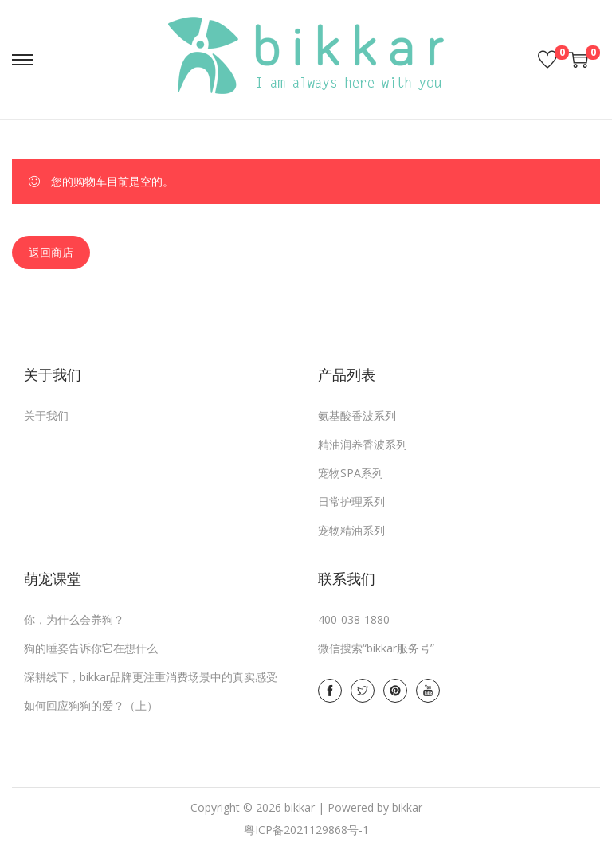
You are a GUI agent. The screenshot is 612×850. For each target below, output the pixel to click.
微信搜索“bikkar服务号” (376, 648)
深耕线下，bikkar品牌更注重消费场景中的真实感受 (150, 676)
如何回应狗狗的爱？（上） (91, 705)
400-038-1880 (354, 619)
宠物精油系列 (351, 530)
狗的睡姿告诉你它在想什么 (91, 648)
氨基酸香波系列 (357, 415)
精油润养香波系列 (362, 444)
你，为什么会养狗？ (74, 619)
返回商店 (51, 252)
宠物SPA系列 (350, 472)
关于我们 (46, 415)
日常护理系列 (351, 501)
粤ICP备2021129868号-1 (306, 829)
